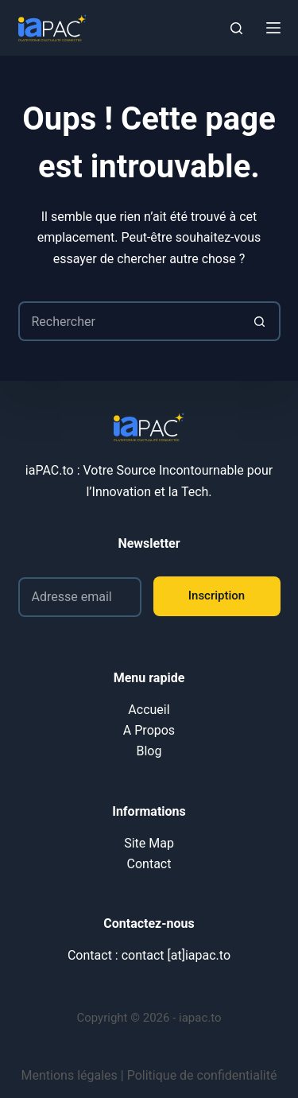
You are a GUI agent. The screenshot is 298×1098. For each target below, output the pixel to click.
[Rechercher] (236, 28)
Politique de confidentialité (202, 1075)
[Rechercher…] (129, 321)
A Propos (149, 730)
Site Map (149, 843)
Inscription (216, 595)
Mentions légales (69, 1075)
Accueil (148, 709)
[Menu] (273, 28)
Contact (149, 863)
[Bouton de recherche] (261, 321)
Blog (149, 751)
